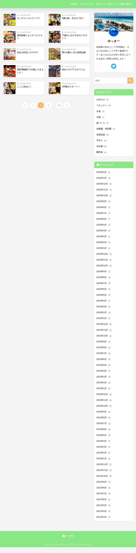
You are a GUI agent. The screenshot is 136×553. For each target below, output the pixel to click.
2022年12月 (104, 398)
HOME (74, 4)
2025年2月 (103, 244)
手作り (101, 141)
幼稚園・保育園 (106, 129)
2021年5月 (103, 510)
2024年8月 (103, 279)
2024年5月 (103, 297)
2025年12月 (104, 184)
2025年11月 (104, 190)
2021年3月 (103, 522)
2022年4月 (103, 445)
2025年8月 (103, 208)
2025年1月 (103, 250)
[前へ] (25, 105)
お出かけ (103, 99)
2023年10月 (104, 339)
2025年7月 (103, 214)
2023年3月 (103, 380)
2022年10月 (104, 410)
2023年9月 (103, 344)
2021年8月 (103, 493)
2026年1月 (103, 179)
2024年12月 (104, 256)
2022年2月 (103, 457)
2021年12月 (104, 469)
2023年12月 (104, 327)
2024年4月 (103, 303)
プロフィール (86, 4)
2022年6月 (103, 433)
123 (59, 105)
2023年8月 (103, 350)
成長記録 (103, 135)
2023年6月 (103, 362)
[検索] (130, 81)
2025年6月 (103, 220)
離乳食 (101, 152)
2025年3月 (103, 238)
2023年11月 (104, 333)
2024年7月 (103, 285)
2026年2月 (103, 173)
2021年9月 (103, 487)
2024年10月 (104, 267)
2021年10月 (104, 481)
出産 (100, 111)
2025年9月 (103, 202)
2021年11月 (104, 475)
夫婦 (100, 117)
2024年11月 (104, 261)
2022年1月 (103, 463)
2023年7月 (103, 356)
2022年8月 (103, 421)
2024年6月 (103, 291)
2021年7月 (103, 499)
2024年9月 (103, 273)
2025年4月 (103, 232)
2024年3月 (103, 309)
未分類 (101, 147)
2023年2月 (103, 386)
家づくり (103, 123)
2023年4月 (103, 374)
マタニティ (104, 105)
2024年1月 (103, 321)
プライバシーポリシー (106, 4)
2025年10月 (104, 196)
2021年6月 (103, 504)
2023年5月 (103, 368)
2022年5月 (103, 439)
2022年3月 (103, 451)
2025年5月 (103, 226)
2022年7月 (103, 427)
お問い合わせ (125, 4)
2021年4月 (103, 516)
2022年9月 (103, 416)
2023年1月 (103, 392)
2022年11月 (104, 404)
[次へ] (67, 105)
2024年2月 (103, 315)
